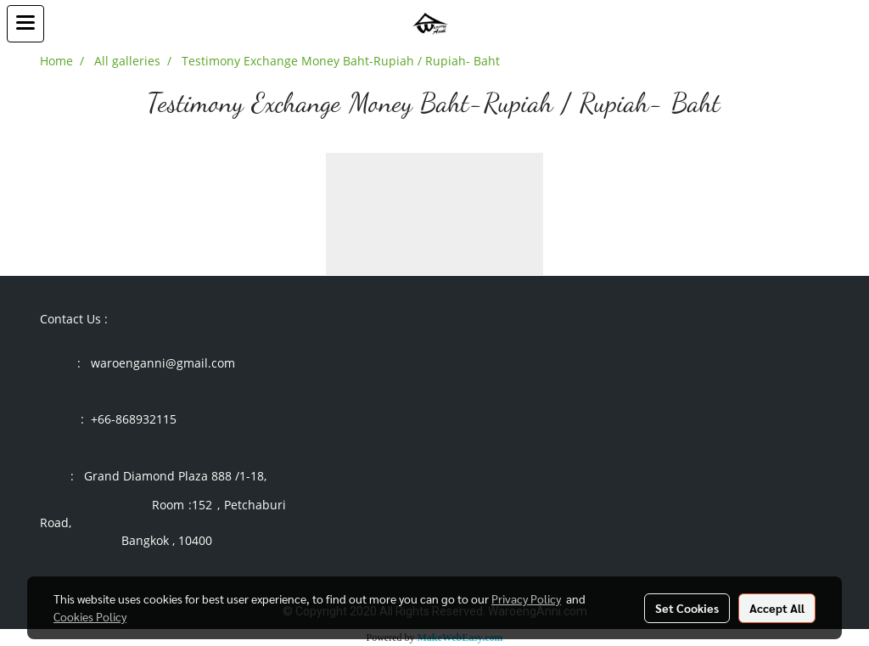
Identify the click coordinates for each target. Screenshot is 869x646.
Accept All (777, 607)
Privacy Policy (526, 598)
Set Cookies (687, 607)
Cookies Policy (89, 616)
